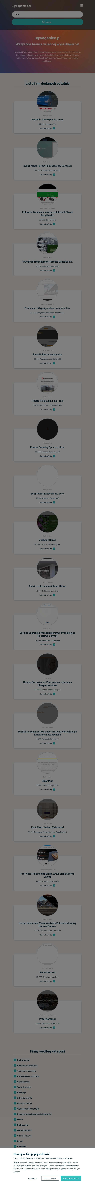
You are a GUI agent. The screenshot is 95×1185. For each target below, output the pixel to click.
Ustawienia (32, 1178)
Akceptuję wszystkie (71, 1178)
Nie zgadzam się (50, 1178)
